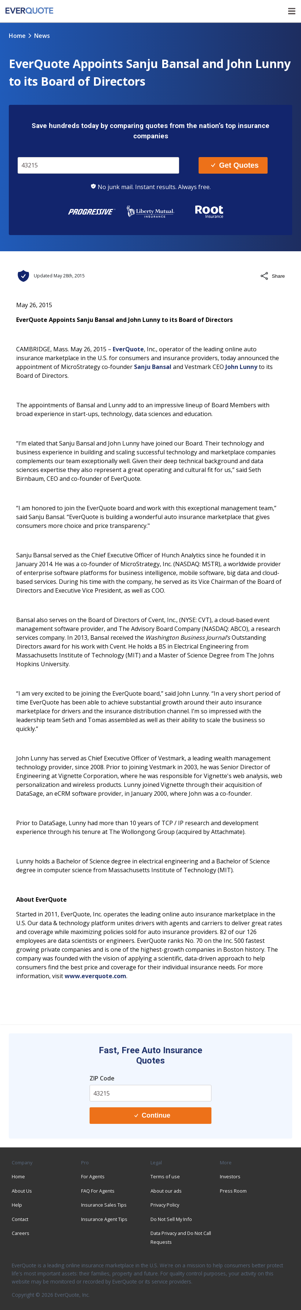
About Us (22, 1190)
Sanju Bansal (152, 367)
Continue (152, 1115)
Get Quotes (234, 165)
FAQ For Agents (98, 1190)
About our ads (166, 1190)
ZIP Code (102, 1078)
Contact (20, 1219)
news (42, 36)
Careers (20, 1233)
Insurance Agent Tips (104, 1219)
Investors (230, 1176)
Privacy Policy (164, 1204)
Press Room (233, 1190)
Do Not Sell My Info (171, 1219)
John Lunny (241, 367)
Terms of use (165, 1176)
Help (17, 1204)
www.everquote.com (95, 976)
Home (17, 36)
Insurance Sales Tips (104, 1204)
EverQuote (128, 349)
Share (272, 275)
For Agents (93, 1176)
